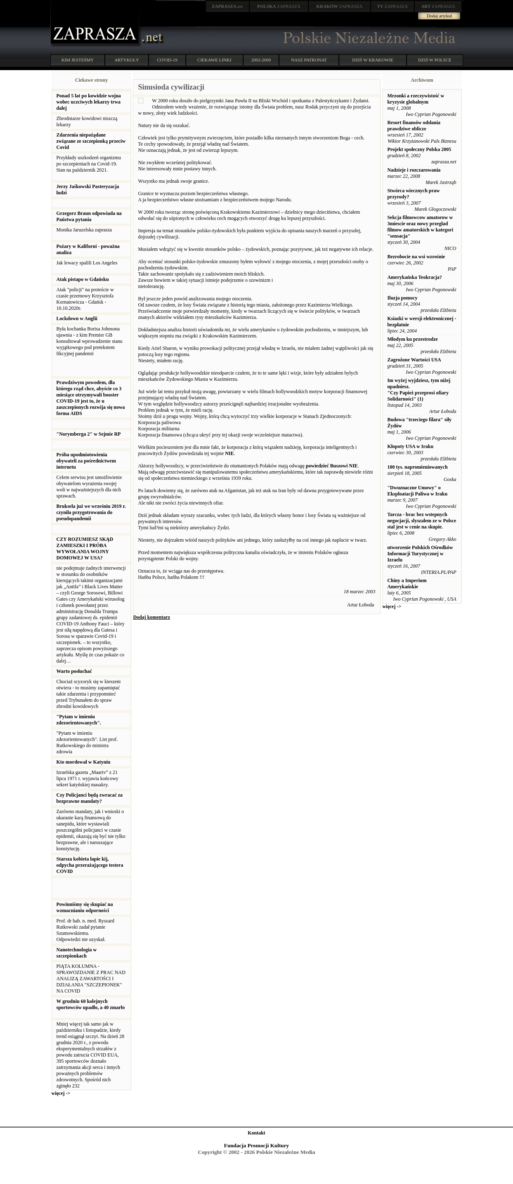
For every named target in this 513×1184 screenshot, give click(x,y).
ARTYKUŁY (126, 59)
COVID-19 (167, 59)
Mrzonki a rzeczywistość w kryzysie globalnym (415, 99)
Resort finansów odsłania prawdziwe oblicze (413, 126)
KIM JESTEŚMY (77, 59)
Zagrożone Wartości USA (414, 360)
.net (227, 6)
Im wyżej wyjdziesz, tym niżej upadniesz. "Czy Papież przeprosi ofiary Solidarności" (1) (418, 389)
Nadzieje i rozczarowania (413, 170)
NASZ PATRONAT (309, 59)
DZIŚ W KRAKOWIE (372, 59)
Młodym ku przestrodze (412, 339)
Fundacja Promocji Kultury (256, 1145)
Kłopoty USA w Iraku (410, 446)
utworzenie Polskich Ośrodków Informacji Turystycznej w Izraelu (420, 554)
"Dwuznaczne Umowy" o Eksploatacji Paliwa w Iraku (417, 491)
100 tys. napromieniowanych (417, 467)
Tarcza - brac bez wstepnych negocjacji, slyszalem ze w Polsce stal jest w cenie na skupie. (421, 521)
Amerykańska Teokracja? (414, 277)
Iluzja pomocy (402, 298)
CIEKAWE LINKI (214, 59)
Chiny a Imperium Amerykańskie (406, 584)
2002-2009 (261, 59)
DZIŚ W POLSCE (435, 59)
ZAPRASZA (278, 6)
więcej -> (61, 1093)
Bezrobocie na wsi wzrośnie (416, 256)
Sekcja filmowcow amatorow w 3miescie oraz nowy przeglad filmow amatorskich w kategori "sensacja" (420, 227)
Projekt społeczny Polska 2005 (419, 149)
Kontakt (256, 1133)
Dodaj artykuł (439, 15)
